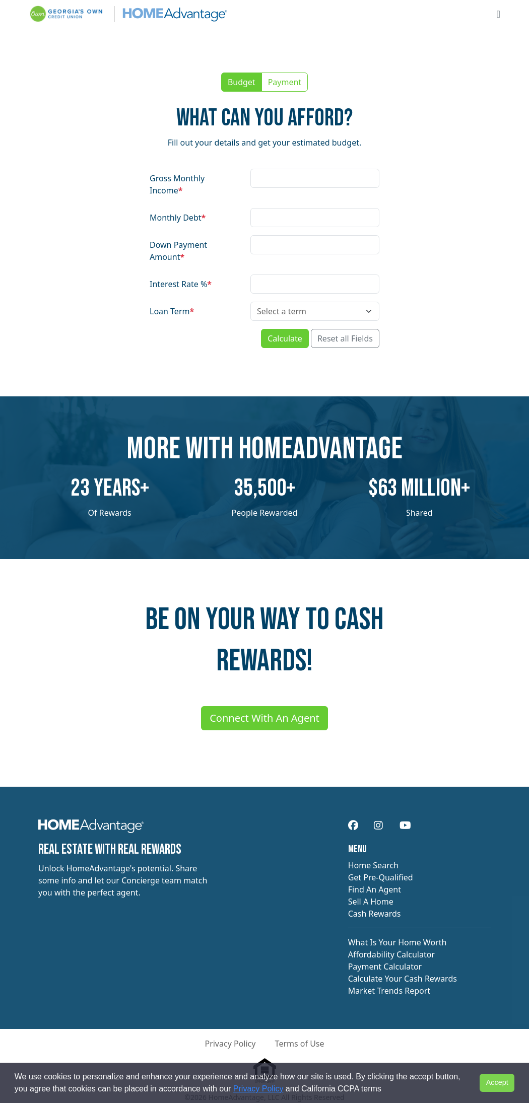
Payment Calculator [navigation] (385, 966)
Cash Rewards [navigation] (374, 913)
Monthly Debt (178, 217)
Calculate (285, 338)
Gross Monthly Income (177, 184)
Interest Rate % (181, 284)
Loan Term (172, 311)
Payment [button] (284, 82)
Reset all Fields (345, 338)
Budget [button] (241, 82)
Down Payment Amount (178, 250)
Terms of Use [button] (299, 1043)
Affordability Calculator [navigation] (391, 954)
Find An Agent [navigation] (374, 889)
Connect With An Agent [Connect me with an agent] (264, 718)
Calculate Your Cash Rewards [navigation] (402, 978)
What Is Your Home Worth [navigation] (397, 942)
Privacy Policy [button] (230, 1043)
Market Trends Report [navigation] (389, 990)
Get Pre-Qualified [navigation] (380, 877)
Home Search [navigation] (373, 865)
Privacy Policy (258, 1088)
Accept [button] (497, 1082)
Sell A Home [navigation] (370, 901)
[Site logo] (128, 14)
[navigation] (91, 829)
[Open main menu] (498, 14)
